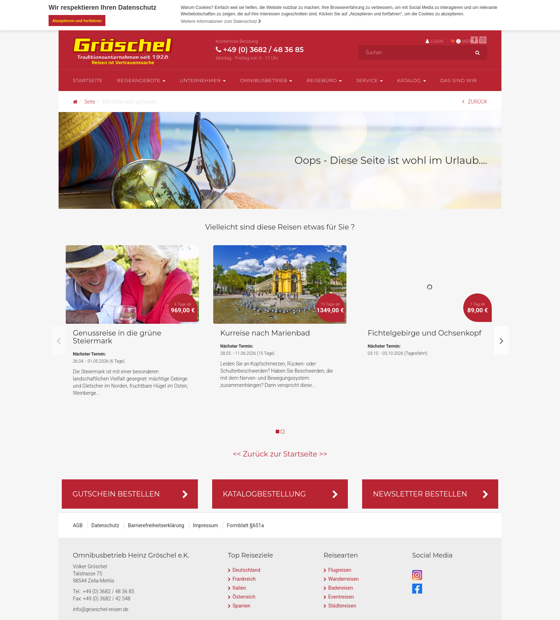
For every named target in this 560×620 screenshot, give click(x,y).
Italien (239, 587)
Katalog (411, 80)
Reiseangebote (141, 80)
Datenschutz (105, 525)
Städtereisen (342, 605)
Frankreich (244, 578)
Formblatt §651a (245, 525)
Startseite (87, 80)
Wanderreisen (343, 578)
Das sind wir (458, 80)
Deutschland (246, 569)
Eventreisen (341, 596)
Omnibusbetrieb (266, 80)
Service (369, 80)
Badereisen (340, 587)
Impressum (205, 525)
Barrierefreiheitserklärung (156, 525)
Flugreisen (339, 569)
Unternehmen (203, 80)
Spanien (241, 605)
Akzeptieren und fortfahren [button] (77, 21)
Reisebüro (324, 80)
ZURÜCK (474, 101)
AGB (77, 525)
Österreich (243, 596)
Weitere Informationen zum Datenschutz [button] (221, 21)
